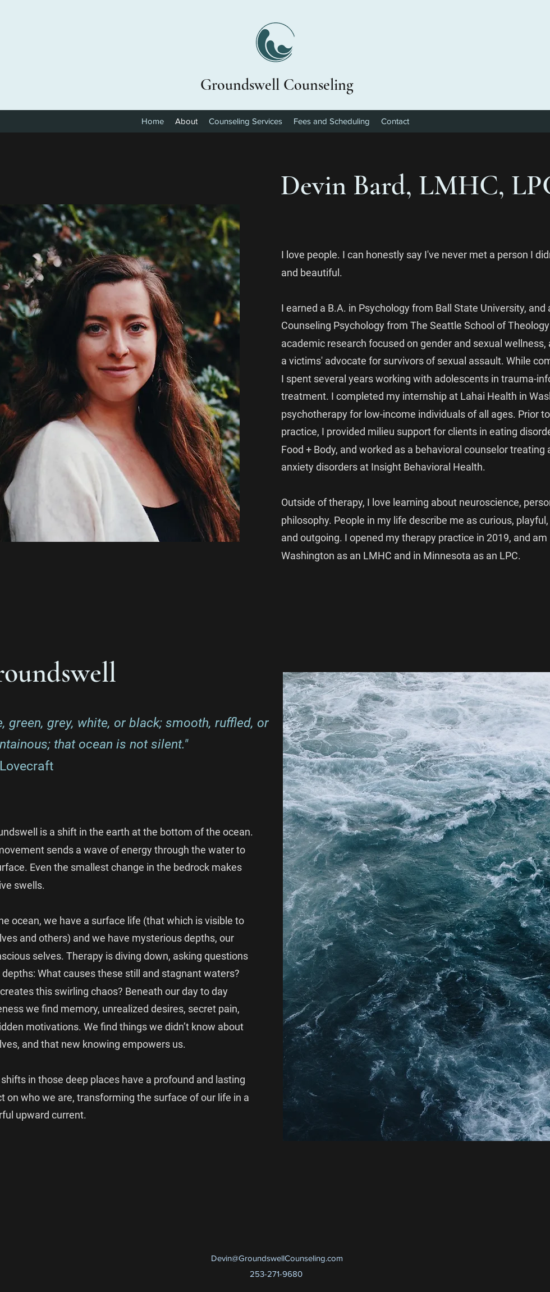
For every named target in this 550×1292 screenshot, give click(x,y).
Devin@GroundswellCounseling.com (277, 1258)
